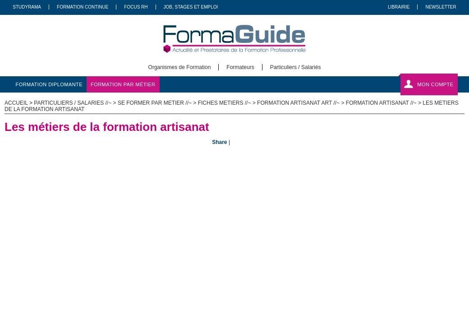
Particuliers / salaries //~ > (76, 103)
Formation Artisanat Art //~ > (301, 103)
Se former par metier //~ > (158, 103)
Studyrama (27, 7)
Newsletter (440, 7)
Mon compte (435, 84)
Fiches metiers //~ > (227, 103)
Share (219, 142)
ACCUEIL (16, 103)
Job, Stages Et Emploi (191, 7)
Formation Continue (82, 7)
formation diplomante (49, 84)
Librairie (398, 7)
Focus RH (135, 7)
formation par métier (123, 84)
